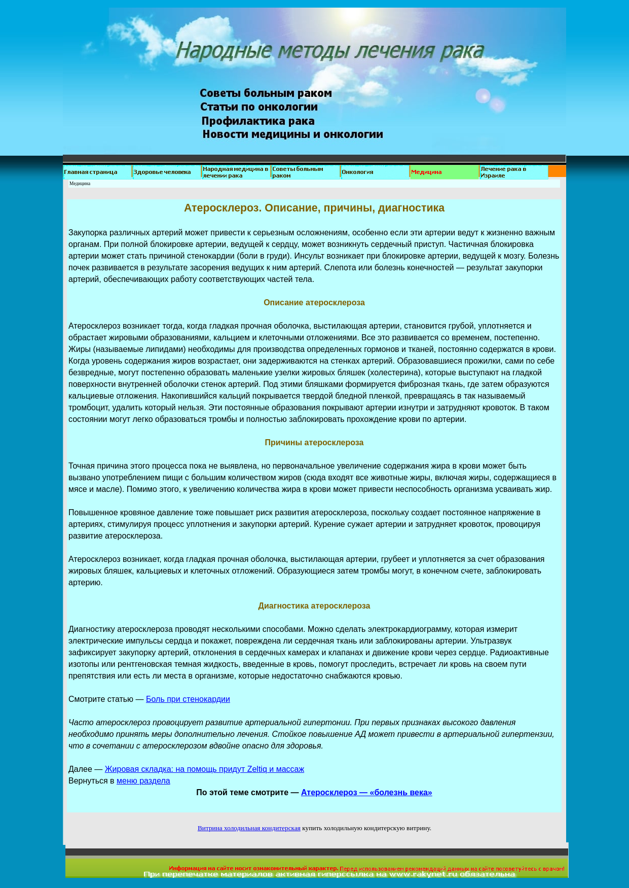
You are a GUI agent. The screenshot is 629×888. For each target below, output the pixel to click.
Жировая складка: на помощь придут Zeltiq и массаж (204, 769)
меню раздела (143, 780)
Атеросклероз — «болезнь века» (366, 792)
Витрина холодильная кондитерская (249, 828)
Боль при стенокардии (188, 699)
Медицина (79, 183)
